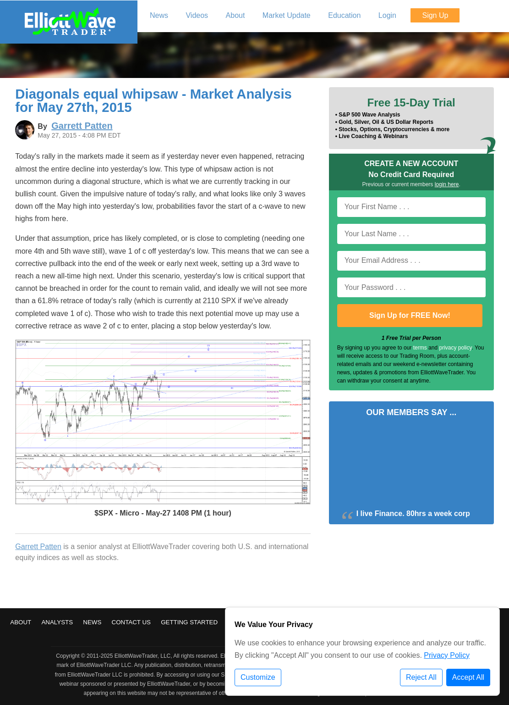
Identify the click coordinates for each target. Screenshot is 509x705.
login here (447, 184)
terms (420, 347)
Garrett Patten (38, 546)
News (92, 622)
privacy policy (455, 347)
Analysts (57, 622)
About (20, 622)
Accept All (468, 677)
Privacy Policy (447, 655)
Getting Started (189, 622)
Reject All (421, 677)
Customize (258, 677)
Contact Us (131, 622)
